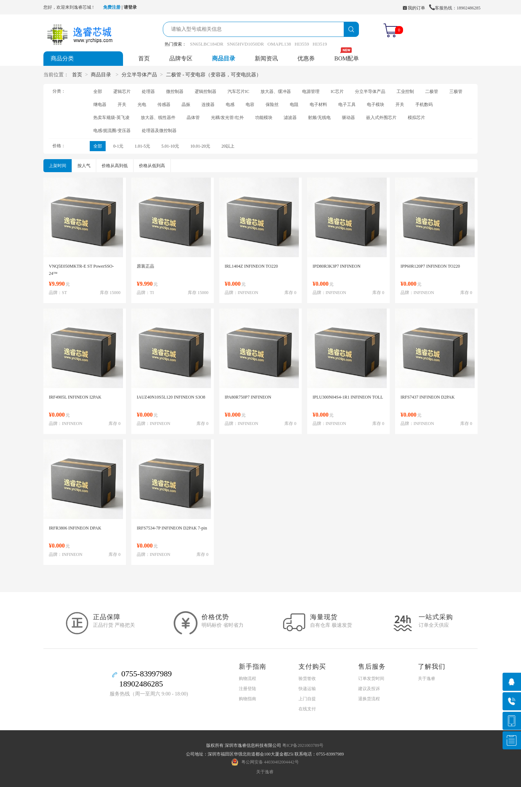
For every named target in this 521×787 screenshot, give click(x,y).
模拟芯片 (416, 117)
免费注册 (111, 7)
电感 (230, 104)
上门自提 (307, 698)
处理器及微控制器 (159, 130)
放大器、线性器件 (158, 117)
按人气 (83, 165)
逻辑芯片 (122, 91)
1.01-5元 (142, 146)
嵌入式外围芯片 (381, 117)
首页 (144, 58)
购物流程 (247, 678)
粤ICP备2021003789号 (303, 745)
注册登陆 (247, 688)
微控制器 (174, 91)
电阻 (294, 104)
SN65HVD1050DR (245, 44)
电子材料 (318, 104)
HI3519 (320, 44)
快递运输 (307, 688)
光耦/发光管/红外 (227, 117)
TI (152, 292)
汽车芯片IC (238, 91)
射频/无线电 (319, 117)
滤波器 (290, 117)
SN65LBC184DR (206, 44)
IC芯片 (337, 91)
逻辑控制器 (205, 91)
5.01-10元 (170, 146)
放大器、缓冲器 (275, 91)
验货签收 (307, 678)
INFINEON (248, 292)
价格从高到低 (115, 165)
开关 (122, 104)
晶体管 (193, 117)
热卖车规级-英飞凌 (111, 117)
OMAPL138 (279, 44)
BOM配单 (346, 58)
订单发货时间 (371, 678)
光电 (141, 104)
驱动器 (348, 117)
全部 (97, 91)
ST (64, 292)
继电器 (99, 104)
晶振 (186, 104)
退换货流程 (369, 698)
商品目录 (223, 58)
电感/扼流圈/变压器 (112, 130)
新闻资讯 (266, 58)
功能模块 (263, 117)
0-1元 (118, 146)
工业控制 (405, 91)
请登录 (130, 7)
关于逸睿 (426, 678)
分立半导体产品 (139, 74)
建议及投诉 (369, 688)
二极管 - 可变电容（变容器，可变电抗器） (214, 74)
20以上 (227, 146)
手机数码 (424, 104)
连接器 (208, 104)
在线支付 (307, 708)
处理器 (148, 91)
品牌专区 (180, 58)
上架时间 (57, 165)
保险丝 (272, 104)
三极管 (455, 91)
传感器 (163, 104)
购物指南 (247, 698)
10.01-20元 (200, 146)
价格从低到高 (152, 165)
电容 (250, 104)
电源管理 (310, 91)
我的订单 (414, 7)
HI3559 (302, 44)
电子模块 (375, 104)
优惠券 (306, 58)
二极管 (431, 91)
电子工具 (347, 104)
